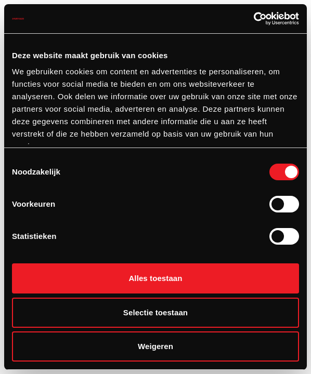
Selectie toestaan (155, 312)
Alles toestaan (155, 278)
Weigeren (155, 346)
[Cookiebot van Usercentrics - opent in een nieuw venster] (253, 18)
